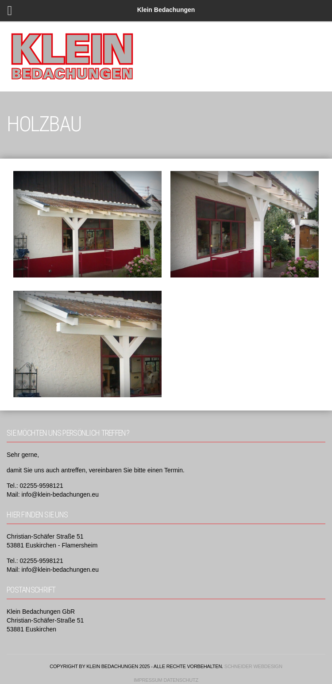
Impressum (148, 680)
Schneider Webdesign (253, 666)
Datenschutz (180, 680)
